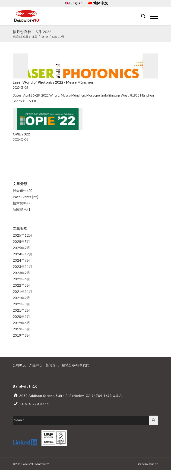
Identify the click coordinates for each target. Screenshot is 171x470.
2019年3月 (21, 335)
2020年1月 (21, 316)
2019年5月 (21, 329)
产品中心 (35, 365)
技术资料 (20, 203)
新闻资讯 (20, 209)
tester (44, 36)
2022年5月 (21, 285)
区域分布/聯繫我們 (75, 365)
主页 (34, 36)
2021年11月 (22, 291)
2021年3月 (21, 304)
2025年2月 (21, 248)
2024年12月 (22, 254)
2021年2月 (21, 310)
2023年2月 (21, 273)
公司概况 (19, 365)
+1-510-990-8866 (34, 404)
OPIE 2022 (21, 134)
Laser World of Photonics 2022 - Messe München (53, 82)
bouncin (153, 463)
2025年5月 (21, 241)
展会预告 (20, 190)
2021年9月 (21, 298)
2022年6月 (21, 279)
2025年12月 (22, 235)
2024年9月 (21, 260)
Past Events (22, 197)
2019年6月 (21, 323)
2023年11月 (22, 266)
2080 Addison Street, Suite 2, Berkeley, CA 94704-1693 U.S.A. (71, 396)
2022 (54, 36)
